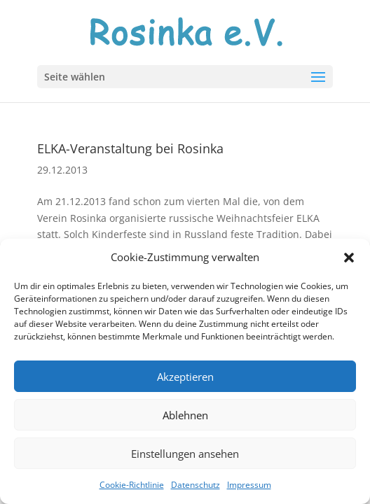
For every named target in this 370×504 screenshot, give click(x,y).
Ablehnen (185, 415)
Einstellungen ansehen (185, 454)
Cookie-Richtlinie (132, 485)
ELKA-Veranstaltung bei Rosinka (130, 148)
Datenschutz (195, 485)
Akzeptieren (185, 377)
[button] (349, 258)
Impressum (249, 485)
